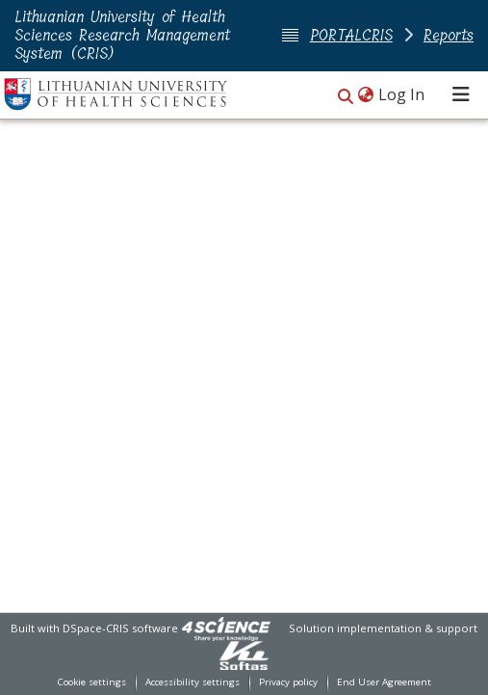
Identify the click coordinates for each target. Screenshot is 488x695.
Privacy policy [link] (288, 682)
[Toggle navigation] (461, 94)
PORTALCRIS (351, 35)
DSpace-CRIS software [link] (120, 628)
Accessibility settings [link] (192, 682)
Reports (449, 35)
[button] (345, 96)
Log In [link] (402, 94)
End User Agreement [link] (384, 682)
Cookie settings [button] (92, 682)
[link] (226, 628)
